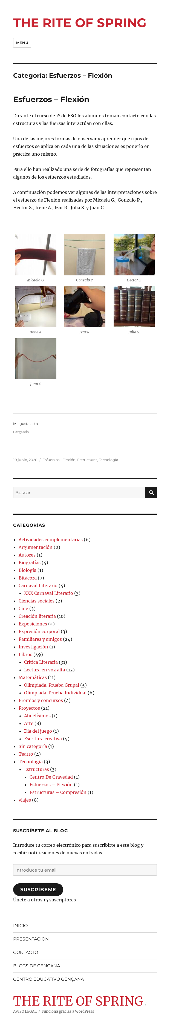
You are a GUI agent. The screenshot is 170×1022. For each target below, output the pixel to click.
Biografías (30, 562)
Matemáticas (33, 677)
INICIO (20, 925)
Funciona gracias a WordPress (68, 1011)
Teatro (26, 754)
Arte (28, 723)
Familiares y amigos (40, 639)
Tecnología (108, 460)
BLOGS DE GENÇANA (36, 965)
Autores (27, 555)
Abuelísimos (37, 715)
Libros (25, 654)
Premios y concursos (41, 700)
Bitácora (28, 578)
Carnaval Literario (38, 585)
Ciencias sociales (36, 601)
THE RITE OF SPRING (79, 22)
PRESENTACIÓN (31, 939)
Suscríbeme (38, 890)
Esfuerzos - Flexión (59, 460)
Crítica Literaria (41, 662)
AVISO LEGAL (25, 1011)
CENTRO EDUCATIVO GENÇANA (48, 979)
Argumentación (36, 547)
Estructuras (87, 460)
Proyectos (29, 708)
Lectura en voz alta (44, 669)
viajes (25, 800)
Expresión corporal (39, 631)
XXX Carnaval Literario (48, 593)
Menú (22, 42)
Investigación (33, 647)
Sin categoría (33, 746)
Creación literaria (37, 616)
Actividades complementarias (51, 539)
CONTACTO (25, 952)
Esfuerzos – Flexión (51, 99)
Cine (23, 608)
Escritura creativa (43, 738)
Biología (27, 570)
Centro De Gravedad (51, 777)
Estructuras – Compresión (58, 792)
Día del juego (38, 731)
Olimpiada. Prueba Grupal (51, 685)
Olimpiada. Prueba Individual (55, 692)
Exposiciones (33, 624)
